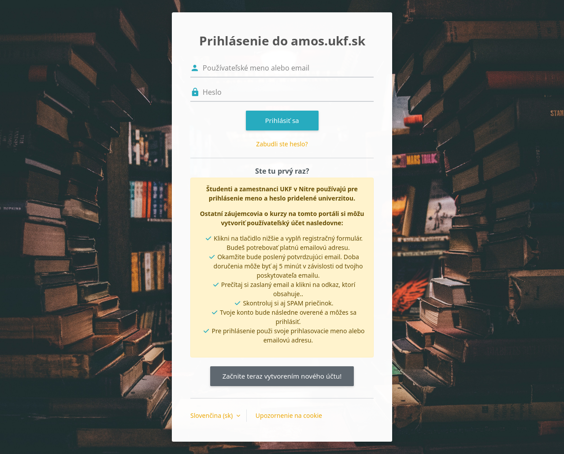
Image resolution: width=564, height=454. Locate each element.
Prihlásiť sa (282, 120)
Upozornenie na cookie (289, 415)
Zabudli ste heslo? (282, 144)
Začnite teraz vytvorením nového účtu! (282, 376)
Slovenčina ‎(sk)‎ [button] (212, 415)
